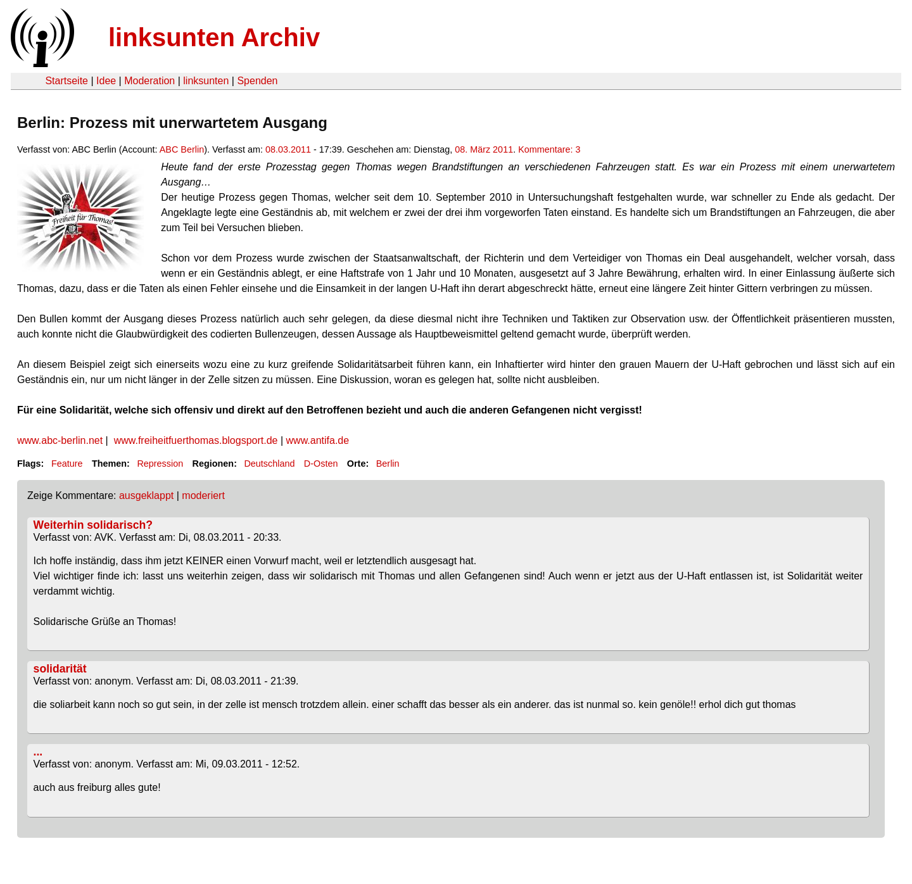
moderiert (203, 495)
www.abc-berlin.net (60, 440)
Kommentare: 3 (549, 149)
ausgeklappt (146, 495)
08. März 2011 (484, 149)
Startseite (66, 80)
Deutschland (269, 463)
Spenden (257, 80)
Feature (67, 463)
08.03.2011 (288, 149)
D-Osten (321, 463)
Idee (106, 80)
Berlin (388, 463)
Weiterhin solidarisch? (93, 525)
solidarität (60, 668)
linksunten (206, 80)
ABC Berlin (182, 149)
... (38, 751)
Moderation (149, 80)
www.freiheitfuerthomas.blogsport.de (196, 440)
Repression (160, 463)
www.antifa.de (316, 440)
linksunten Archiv (214, 37)
